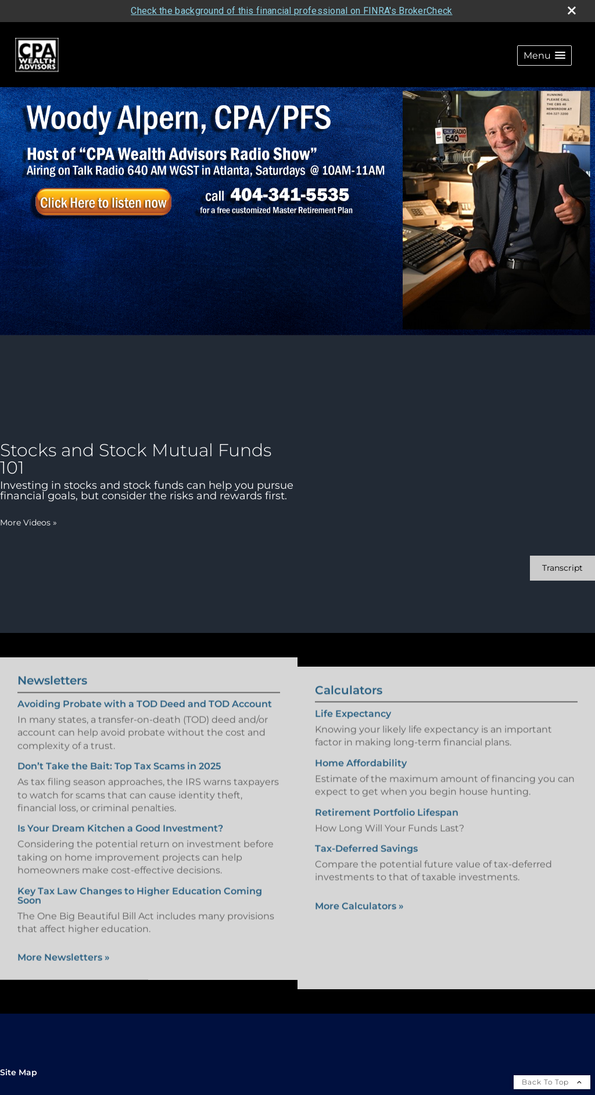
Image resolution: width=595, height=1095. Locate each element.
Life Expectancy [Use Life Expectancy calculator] (353, 722)
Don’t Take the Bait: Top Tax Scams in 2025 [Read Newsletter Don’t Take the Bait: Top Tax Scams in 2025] (119, 758)
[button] (544, 55)
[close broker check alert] (571, 10)
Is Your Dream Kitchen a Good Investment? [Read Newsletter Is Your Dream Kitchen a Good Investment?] (120, 820)
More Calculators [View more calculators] (359, 913)
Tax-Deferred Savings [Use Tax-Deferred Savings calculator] (366, 857)
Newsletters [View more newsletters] (52, 672)
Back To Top (552, 1082)
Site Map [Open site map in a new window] (18, 1072)
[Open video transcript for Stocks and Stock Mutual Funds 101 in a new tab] (562, 568)
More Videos (28, 522)
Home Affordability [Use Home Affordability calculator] (361, 770)
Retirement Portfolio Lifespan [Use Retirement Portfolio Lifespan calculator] (386, 820)
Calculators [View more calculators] (348, 699)
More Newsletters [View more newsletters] (63, 949)
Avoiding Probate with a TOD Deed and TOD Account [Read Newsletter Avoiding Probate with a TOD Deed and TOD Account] (144, 695)
